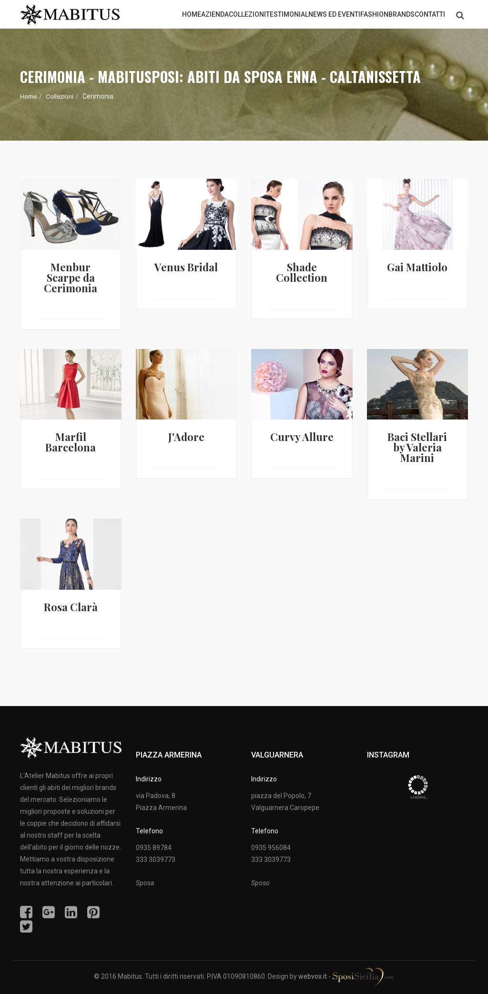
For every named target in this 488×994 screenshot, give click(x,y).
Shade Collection (301, 272)
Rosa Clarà (71, 607)
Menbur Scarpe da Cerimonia (70, 277)
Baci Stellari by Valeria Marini (417, 447)
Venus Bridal (186, 267)
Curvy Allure (302, 437)
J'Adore (186, 437)
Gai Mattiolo (417, 267)
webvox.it (312, 976)
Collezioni (61, 96)
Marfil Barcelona (70, 442)
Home (29, 96)
